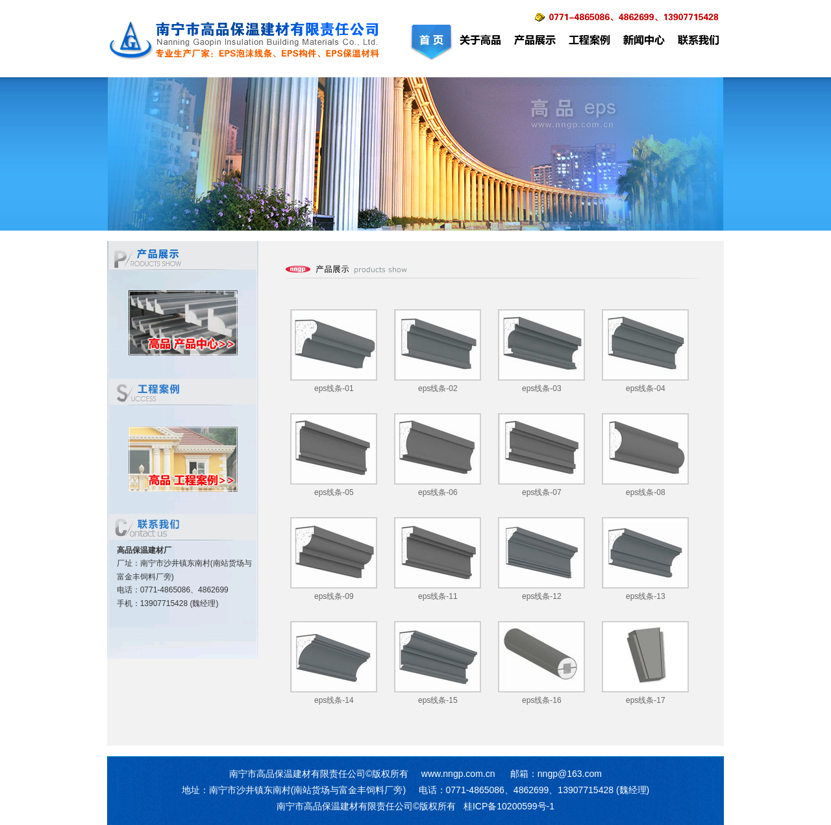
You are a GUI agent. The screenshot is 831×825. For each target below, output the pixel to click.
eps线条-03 (542, 388)
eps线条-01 (334, 388)
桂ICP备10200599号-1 (509, 806)
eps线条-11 (438, 596)
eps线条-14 (334, 700)
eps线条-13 (645, 596)
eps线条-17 (645, 700)
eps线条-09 (334, 596)
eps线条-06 (438, 492)
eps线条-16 (542, 700)
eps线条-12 (542, 596)
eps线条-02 (438, 388)
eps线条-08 (645, 492)
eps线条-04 (645, 388)
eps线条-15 (438, 700)
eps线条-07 (542, 492)
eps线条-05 (334, 492)
